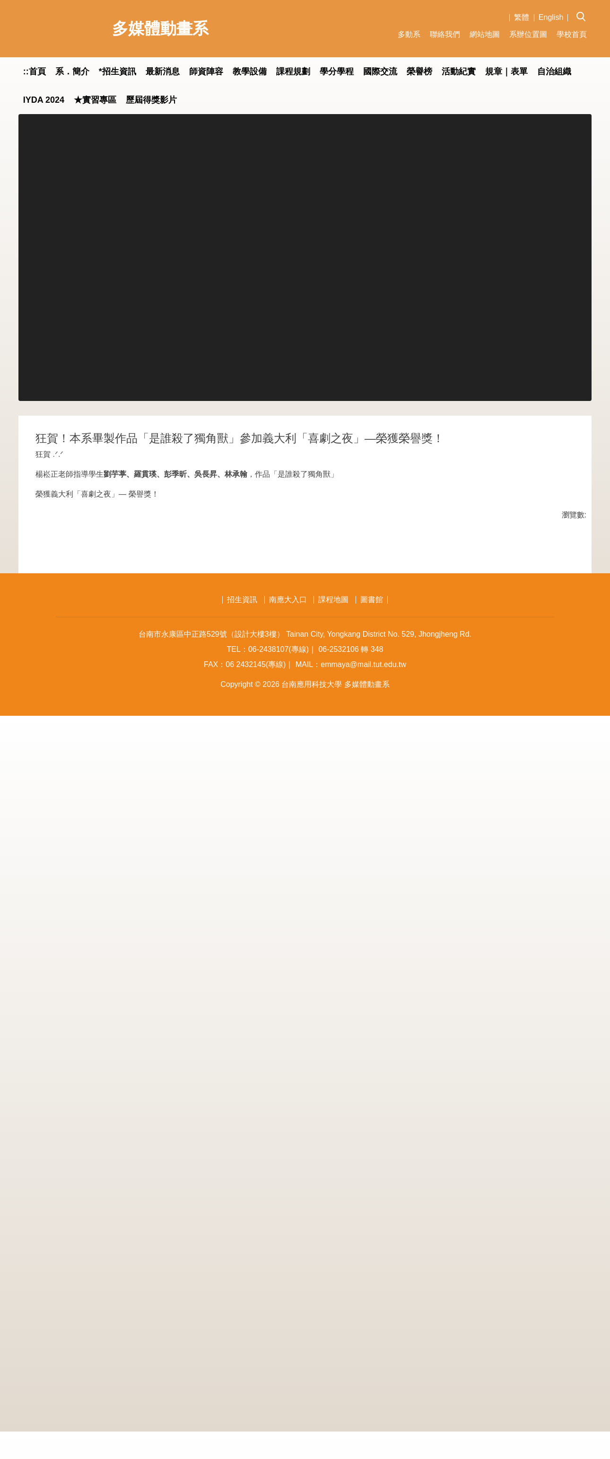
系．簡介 (72, 71)
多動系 (409, 34)
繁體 (521, 17)
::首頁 (34, 71)
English (551, 17)
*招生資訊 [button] (117, 71)
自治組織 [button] (554, 71)
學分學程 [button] (337, 71)
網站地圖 (485, 34)
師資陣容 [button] (206, 71)
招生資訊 (242, 1343)
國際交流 (380, 71)
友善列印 (134, 1266)
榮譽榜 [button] (419, 71)
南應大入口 (288, 1343)
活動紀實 (459, 71)
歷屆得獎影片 (151, 100)
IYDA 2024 (43, 100)
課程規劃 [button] (293, 71)
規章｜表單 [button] (506, 71)
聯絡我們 (445, 34)
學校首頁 (572, 34)
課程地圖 (333, 1343)
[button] (584, 10)
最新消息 (163, 71)
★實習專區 (95, 100)
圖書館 (371, 1343)
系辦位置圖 (528, 34)
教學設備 (250, 71)
